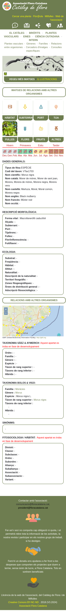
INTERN (33, 40)
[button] (5, 74)
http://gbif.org (41, 337)
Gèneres (30, 43)
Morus (18, 392)
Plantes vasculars (13, 43)
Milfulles (49, 16)
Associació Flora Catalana (33, 606)
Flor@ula (38, 16)
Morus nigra (40, 400)
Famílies (43, 43)
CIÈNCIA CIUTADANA (47, 36)
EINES (26, 36)
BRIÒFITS (35, 33)
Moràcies (20, 389)
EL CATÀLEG (16, 33)
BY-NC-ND (23, 602)
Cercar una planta (21, 16)
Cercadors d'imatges (37, 47)
